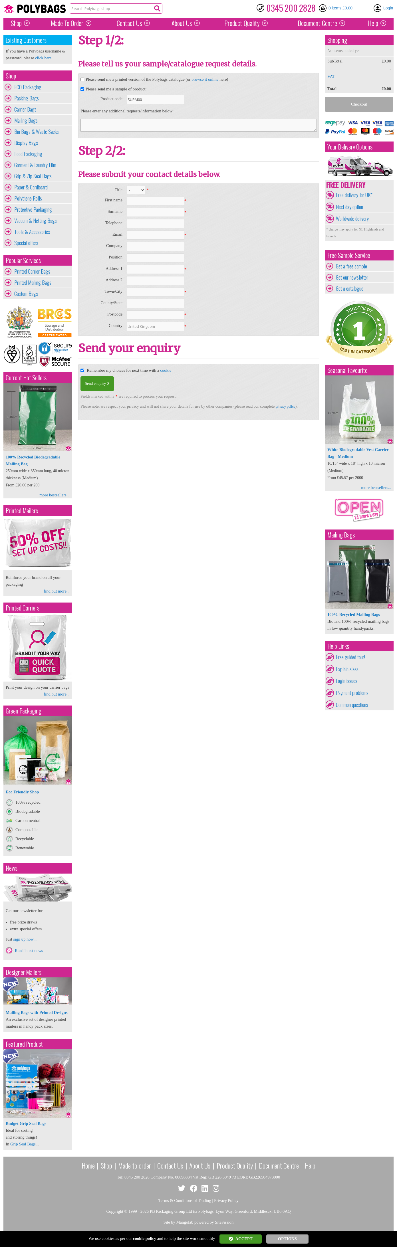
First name (113, 200)
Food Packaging (28, 153)
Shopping (337, 40)
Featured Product (24, 1044)
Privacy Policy (226, 1200)
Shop (16, 23)
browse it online (205, 79)
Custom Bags (26, 293)
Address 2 (114, 280)
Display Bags (26, 142)
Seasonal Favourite (347, 370)
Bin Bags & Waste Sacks (36, 131)
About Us (182, 23)
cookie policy (144, 1238)
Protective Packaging (33, 209)
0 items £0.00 (340, 8)
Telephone (113, 223)
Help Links (338, 646)
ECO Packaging (27, 87)
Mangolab (184, 1222)
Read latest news (29, 950)
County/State (111, 302)
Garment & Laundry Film (35, 164)
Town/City (113, 291)
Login (388, 8)
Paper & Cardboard (31, 187)
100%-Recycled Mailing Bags (353, 614)
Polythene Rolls (28, 198)
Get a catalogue (349, 288)
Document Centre (279, 1165)
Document (317, 23)
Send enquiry (97, 383)
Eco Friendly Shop (22, 792)
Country (115, 325)
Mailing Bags (26, 120)
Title (118, 189)
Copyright (114, 1211)
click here (43, 58)
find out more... (57, 591)
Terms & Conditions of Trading (184, 1200)
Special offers (26, 242)
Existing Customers (26, 40)
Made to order (134, 1165)
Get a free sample (351, 266)
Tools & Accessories (32, 231)
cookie (165, 370)
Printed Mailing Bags (32, 282)
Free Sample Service (348, 255)
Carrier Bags (25, 109)
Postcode (114, 314)
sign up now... (25, 939)
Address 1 (114, 268)
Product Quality (235, 1165)
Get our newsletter (352, 277)
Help (373, 23)
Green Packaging (23, 710)
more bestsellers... (54, 495)
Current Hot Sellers (26, 377)
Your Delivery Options (349, 146)
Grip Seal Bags (23, 1144)
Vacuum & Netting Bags (35, 220)
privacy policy (285, 407)
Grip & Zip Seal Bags (33, 176)
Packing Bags (26, 98)
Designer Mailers (23, 972)
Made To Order (67, 23)
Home (88, 1165)
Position (115, 257)
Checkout (359, 104)
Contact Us (129, 23)
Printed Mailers (22, 510)
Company (114, 245)
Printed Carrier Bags (32, 271)
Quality (242, 23)
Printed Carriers (22, 607)
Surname (115, 211)
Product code (111, 98)
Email (117, 234)
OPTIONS (287, 1238)
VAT (331, 76)
